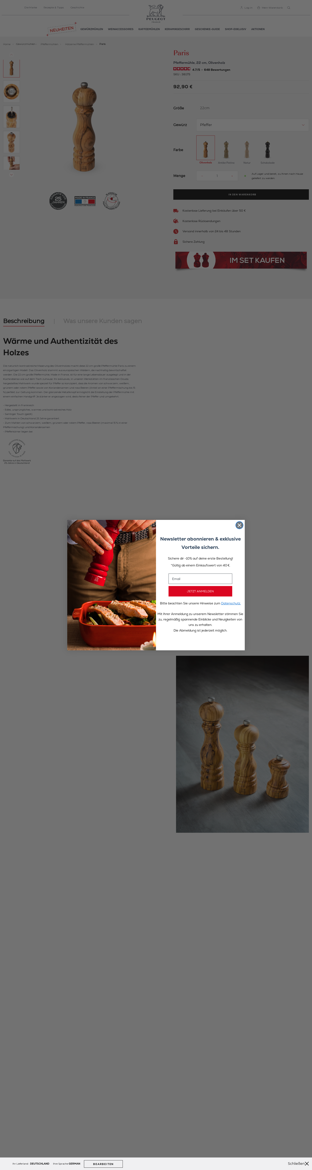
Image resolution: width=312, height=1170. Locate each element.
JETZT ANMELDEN (200, 591)
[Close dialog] (239, 525)
